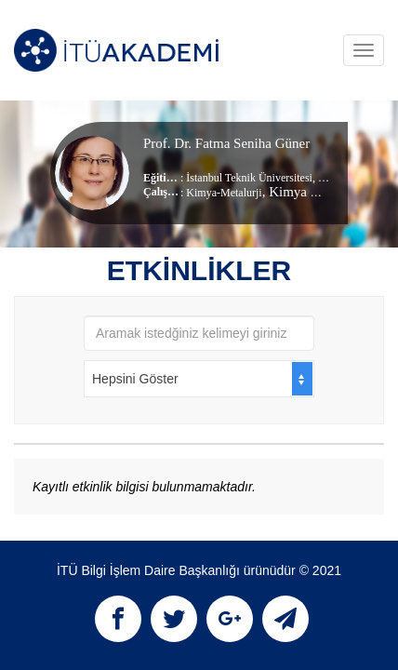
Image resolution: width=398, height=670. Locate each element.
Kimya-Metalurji (223, 192)
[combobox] (199, 378)
